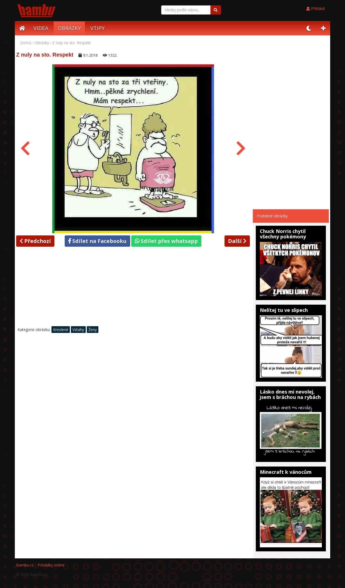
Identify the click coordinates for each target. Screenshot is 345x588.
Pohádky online (51, 565)
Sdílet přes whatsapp (166, 241)
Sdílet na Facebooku (97, 241)
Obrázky (42, 42)
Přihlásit (315, 8)
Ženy (92, 329)
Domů (26, 42)
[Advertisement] (133, 288)
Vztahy (78, 329)
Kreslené (60, 329)
